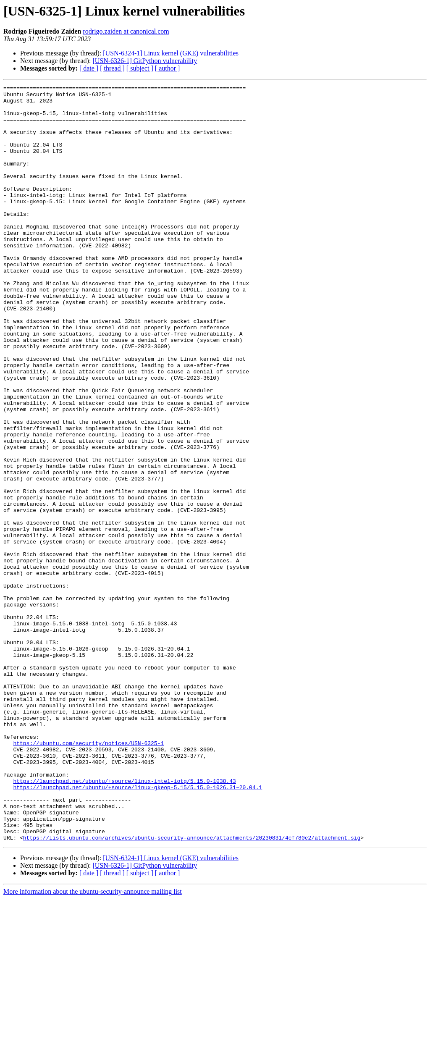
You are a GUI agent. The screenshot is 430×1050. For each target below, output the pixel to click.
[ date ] (88, 68)
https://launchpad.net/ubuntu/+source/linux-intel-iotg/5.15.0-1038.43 (124, 920)
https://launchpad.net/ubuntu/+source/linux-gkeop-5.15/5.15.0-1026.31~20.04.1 (137, 928)
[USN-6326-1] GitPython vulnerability (144, 60)
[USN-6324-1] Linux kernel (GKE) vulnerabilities (171, 53)
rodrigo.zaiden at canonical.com (126, 31)
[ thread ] (112, 68)
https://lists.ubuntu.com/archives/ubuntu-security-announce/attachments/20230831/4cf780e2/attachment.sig (191, 988)
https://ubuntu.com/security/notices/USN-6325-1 (88, 875)
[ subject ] (139, 68)
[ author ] (167, 68)
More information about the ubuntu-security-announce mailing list (92, 1042)
